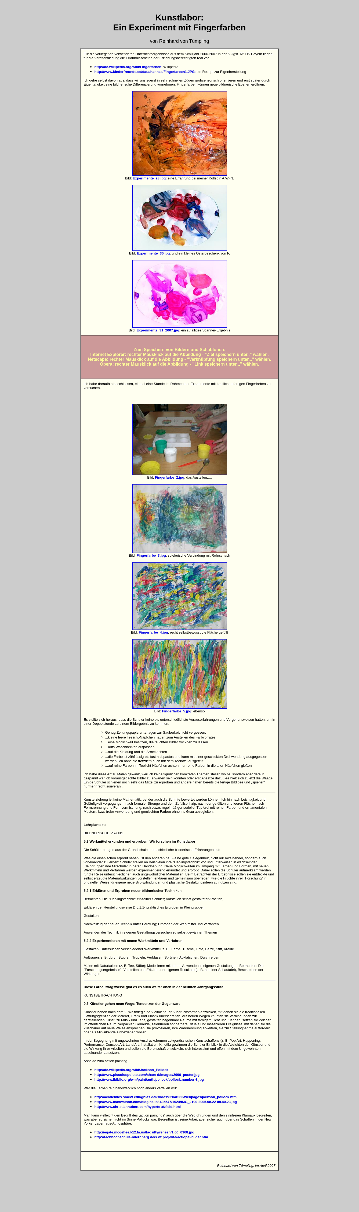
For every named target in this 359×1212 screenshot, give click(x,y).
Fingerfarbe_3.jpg (151, 555)
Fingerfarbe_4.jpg (153, 632)
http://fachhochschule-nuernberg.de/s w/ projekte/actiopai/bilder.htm (151, 1137)
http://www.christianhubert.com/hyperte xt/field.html (138, 1107)
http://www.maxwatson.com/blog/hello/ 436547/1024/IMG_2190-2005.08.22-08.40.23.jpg (166, 1102)
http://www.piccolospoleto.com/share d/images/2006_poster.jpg (147, 1075)
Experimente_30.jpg (153, 253)
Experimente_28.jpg (149, 178)
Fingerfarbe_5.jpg (176, 711)
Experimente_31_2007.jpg (157, 330)
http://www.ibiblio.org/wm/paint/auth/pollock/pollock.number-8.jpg (149, 1079)
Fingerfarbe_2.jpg (169, 477)
